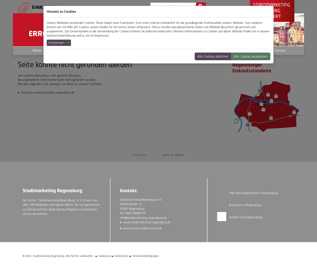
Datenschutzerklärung (61, 35)
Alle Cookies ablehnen (212, 56)
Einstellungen (57, 42)
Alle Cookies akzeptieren (251, 56)
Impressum (102, 35)
